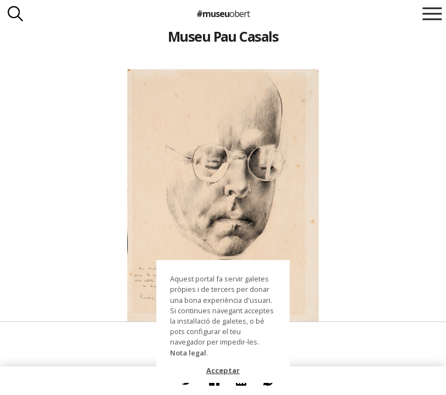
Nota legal (188, 353)
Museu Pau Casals (223, 36)
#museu (223, 14)
